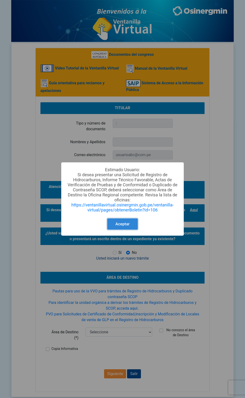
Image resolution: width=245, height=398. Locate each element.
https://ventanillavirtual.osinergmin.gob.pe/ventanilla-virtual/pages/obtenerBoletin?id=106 (122, 207)
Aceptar (122, 224)
